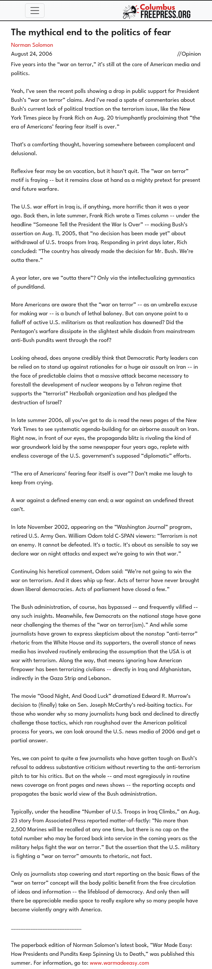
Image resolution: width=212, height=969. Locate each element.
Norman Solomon (32, 45)
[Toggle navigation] (35, 10)
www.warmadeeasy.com (119, 963)
